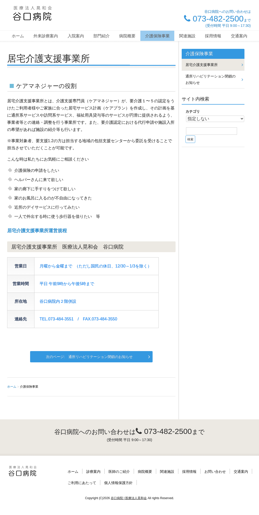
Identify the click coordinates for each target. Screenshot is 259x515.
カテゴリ (193, 111)
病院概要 (127, 36)
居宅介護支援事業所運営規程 (37, 230)
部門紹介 (101, 36)
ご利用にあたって (82, 483)
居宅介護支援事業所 (202, 65)
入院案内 (76, 36)
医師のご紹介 (119, 471)
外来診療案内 (45, 36)
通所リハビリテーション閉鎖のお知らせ (100, 357)
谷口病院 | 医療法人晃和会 (129, 498)
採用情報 (213, 36)
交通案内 (239, 36)
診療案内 (93, 471)
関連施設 (187, 36)
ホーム (18, 36)
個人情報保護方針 (118, 483)
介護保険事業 (157, 36)
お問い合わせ (215, 471)
